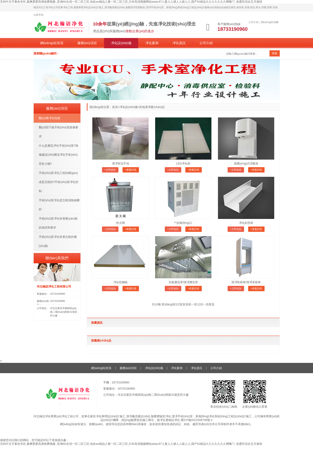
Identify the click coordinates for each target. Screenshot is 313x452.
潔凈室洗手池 (120, 163)
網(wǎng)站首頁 (51, 43)
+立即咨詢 (110, 169)
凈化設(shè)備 (121, 43)
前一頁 (192, 304)
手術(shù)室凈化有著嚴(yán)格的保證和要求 (58, 223)
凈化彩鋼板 (120, 282)
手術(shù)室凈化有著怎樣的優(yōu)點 (58, 241)
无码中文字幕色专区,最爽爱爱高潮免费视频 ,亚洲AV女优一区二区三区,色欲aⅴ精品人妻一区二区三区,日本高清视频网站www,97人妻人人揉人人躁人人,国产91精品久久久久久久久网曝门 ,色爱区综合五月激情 (131, 1)
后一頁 (204, 304)
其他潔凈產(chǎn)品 (152, 107)
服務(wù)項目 (87, 43)
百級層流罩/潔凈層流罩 (183, 282)
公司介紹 (206, 43)
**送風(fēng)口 (183, 222)
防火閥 (120, 222)
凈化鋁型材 (246, 222)
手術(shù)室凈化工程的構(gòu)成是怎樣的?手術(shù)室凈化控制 (59, 182)
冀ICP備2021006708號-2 (197, 420)
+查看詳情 (130, 169)
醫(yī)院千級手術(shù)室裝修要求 (58, 132)
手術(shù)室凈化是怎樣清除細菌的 (59, 205)
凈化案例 (151, 43)
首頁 (115, 107)
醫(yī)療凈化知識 (49, 118)
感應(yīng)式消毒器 (246, 163)
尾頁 (211, 304)
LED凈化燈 (183, 163)
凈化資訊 (179, 43)
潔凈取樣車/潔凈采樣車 (246, 282)
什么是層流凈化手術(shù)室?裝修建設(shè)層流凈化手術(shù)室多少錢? (59, 154)
